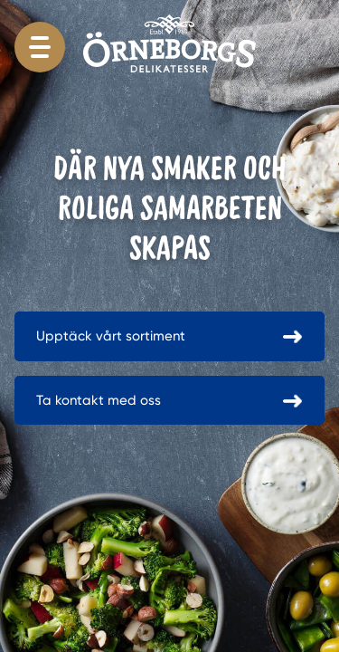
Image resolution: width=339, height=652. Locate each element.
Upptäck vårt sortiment (110, 336)
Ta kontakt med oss (98, 400)
